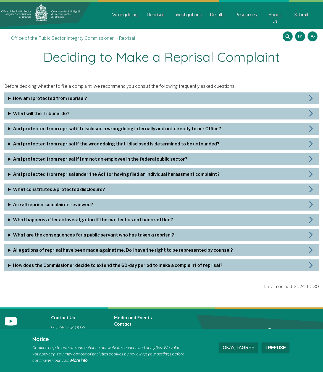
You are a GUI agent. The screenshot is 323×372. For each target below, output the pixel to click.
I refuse (275, 347)
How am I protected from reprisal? (50, 98)
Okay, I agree (238, 347)
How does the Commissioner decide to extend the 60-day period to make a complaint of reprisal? (117, 265)
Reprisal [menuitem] (155, 14)
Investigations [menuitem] (188, 14)
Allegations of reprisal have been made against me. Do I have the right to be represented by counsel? (123, 250)
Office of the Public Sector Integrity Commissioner (62, 38)
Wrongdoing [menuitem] (125, 14)
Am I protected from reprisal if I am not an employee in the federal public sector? (100, 159)
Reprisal (127, 38)
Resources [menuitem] (246, 14)
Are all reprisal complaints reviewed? (53, 204)
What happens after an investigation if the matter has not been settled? (93, 219)
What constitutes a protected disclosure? (59, 189)
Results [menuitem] (217, 14)
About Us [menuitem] (275, 18)
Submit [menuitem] (301, 14)
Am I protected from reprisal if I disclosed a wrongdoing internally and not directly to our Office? (117, 128)
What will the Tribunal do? (41, 113)
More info (79, 360)
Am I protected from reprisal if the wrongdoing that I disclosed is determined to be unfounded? (116, 144)
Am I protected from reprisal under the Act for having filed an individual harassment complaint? (116, 174)
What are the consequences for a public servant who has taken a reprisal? (93, 235)
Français (299, 34)
